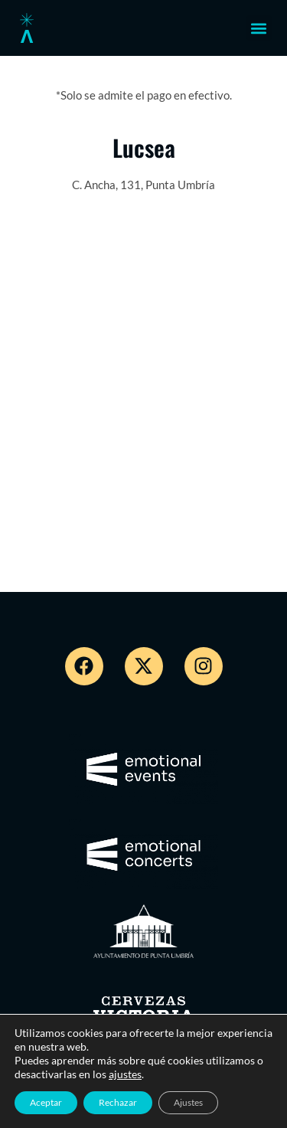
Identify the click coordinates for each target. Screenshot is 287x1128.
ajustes (125, 1074)
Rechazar (118, 1102)
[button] (259, 28)
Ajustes (188, 1102)
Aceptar (46, 1102)
